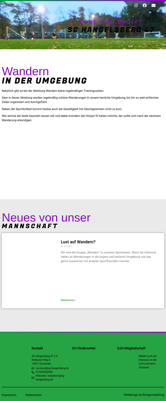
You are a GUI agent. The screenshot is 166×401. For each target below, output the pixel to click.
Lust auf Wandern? (78, 242)
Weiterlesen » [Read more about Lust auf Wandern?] (68, 300)
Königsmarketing (153, 394)
